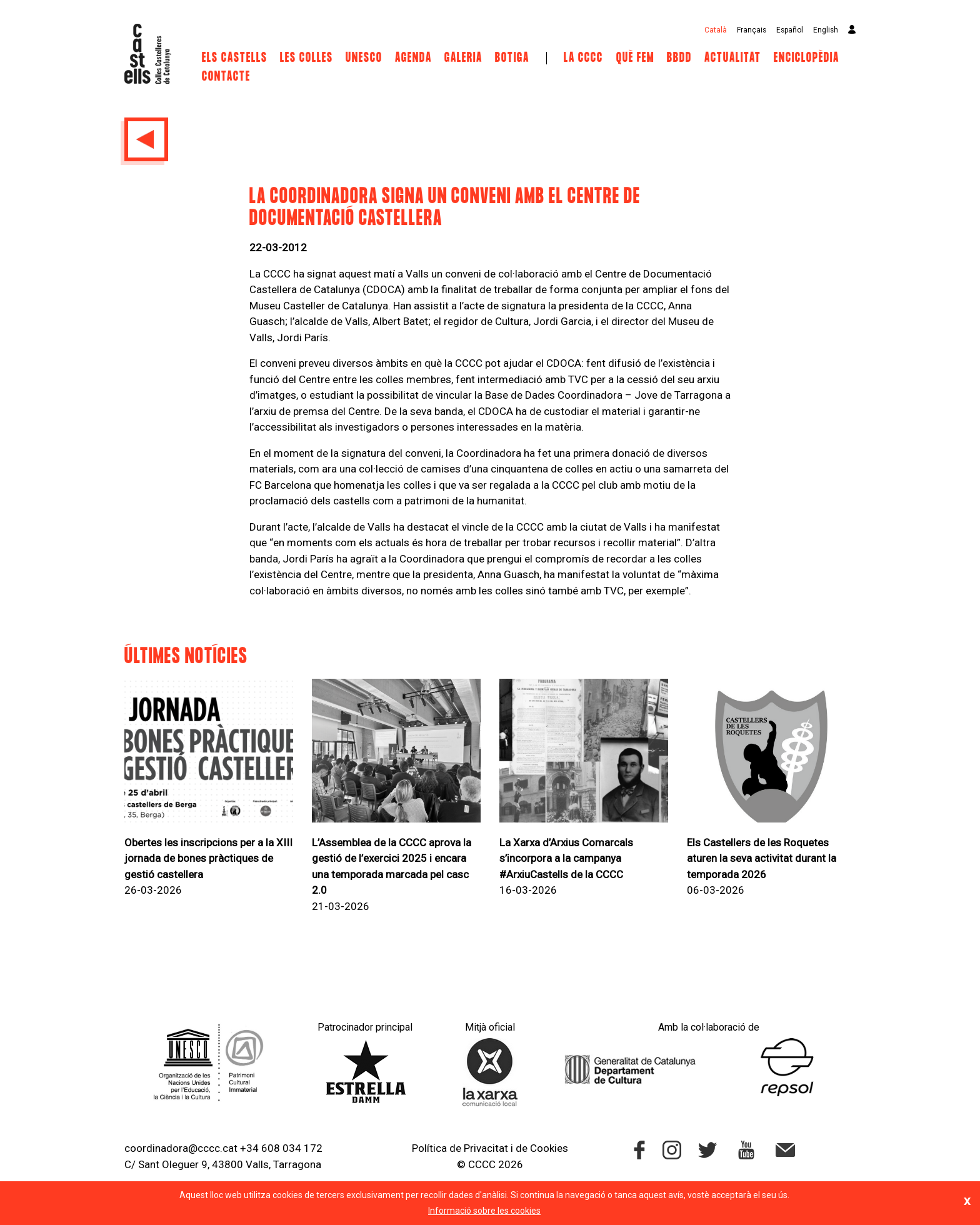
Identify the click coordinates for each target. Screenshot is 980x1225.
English (825, 30)
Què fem (635, 58)
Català (715, 30)
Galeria (463, 58)
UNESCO (364, 58)
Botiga (512, 58)
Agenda (413, 58)
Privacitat (486, 1148)
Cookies (549, 1148)
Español (789, 30)
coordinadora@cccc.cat (181, 1148)
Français (751, 30)
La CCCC (583, 58)
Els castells (235, 58)
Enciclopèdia (806, 58)
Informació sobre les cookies (484, 1211)
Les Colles (306, 58)
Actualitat (732, 58)
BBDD (679, 58)
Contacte (226, 76)
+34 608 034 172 (281, 1148)
